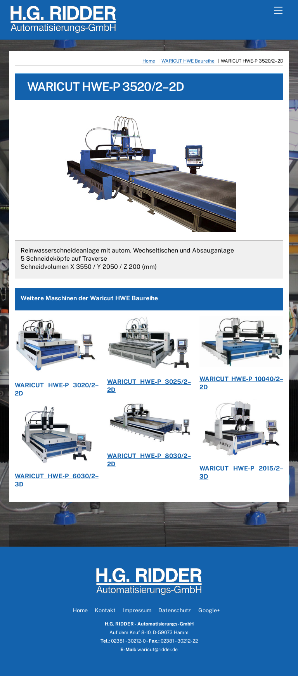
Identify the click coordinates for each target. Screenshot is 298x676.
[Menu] (278, 10)
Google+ (209, 610)
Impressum (137, 610)
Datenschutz (174, 610)
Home (80, 610)
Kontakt (105, 610)
